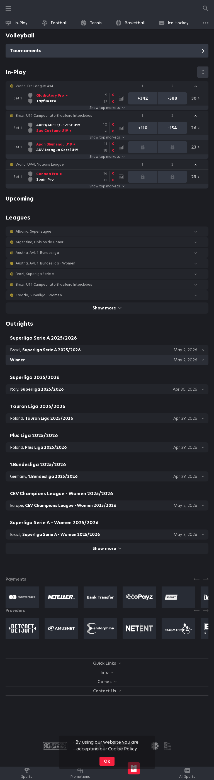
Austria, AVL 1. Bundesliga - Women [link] (45, 263)
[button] (107, 86)
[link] (17, 23)
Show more (107, 308)
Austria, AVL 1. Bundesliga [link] (37, 253)
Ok (107, 761)
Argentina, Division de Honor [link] (39, 242)
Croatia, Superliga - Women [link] (39, 295)
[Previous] (197, 579)
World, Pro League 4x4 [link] (35, 86)
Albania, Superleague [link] (33, 231)
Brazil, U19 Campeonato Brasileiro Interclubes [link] (54, 115)
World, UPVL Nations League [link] (40, 164)
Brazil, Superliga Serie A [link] (35, 274)
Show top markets (107, 108)
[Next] (205, 579)
